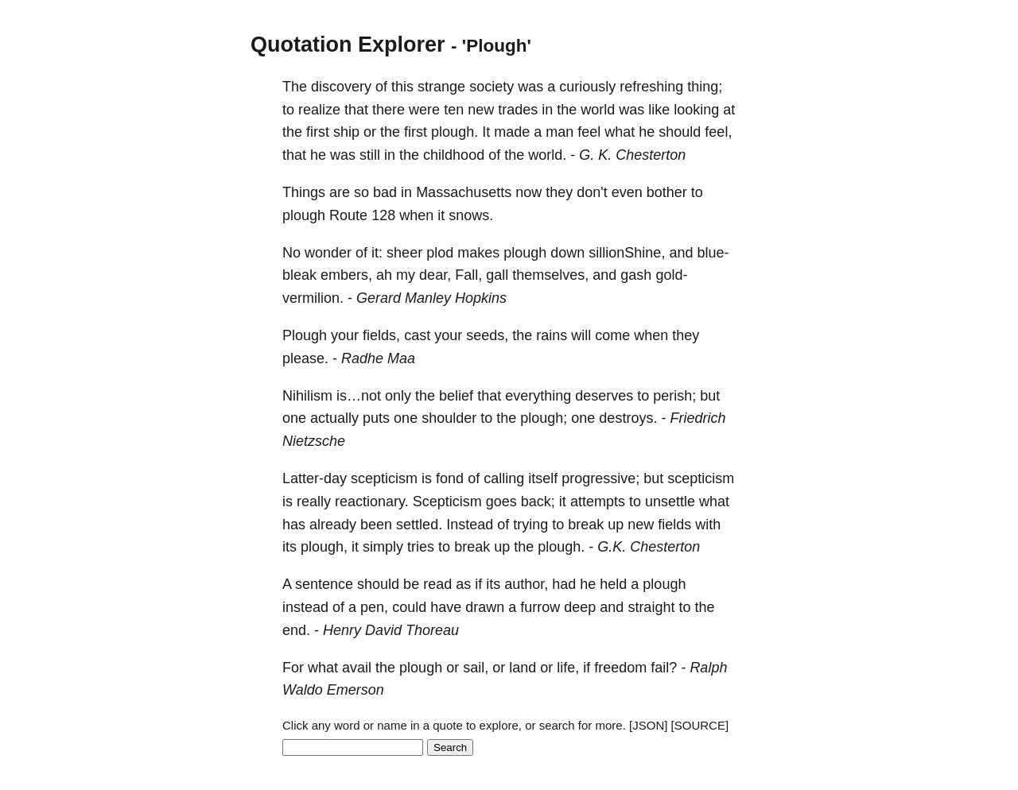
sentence (324, 584)
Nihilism (307, 396)
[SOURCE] (700, 725)
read (437, 584)
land (522, 668)
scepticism (384, 478)
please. (305, 358)
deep (580, 607)
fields (674, 524)
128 (383, 215)
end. (296, 630)
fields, (381, 335)
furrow (540, 607)
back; (538, 501)
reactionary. (372, 501)
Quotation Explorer (348, 44)
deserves (604, 396)
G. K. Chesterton (632, 155)
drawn (484, 607)
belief (456, 396)
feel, (718, 132)
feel (588, 132)
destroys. (628, 418)
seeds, (487, 335)
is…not (358, 396)
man (559, 132)
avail (356, 668)
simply (383, 547)
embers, (346, 275)
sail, (475, 668)
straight (651, 607)
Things (303, 192)
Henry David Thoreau (391, 630)
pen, (374, 607)
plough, (324, 547)
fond (450, 478)
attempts (597, 501)
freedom (620, 668)
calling (504, 478)
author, (526, 584)
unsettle (670, 501)
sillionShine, (627, 253)
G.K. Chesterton (648, 547)
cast (417, 335)
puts (376, 418)
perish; (674, 396)
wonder (328, 253)
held (613, 584)
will (581, 335)
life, (568, 668)
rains (551, 335)
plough (303, 215)
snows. (471, 215)
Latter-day (314, 478)
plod (439, 253)
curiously (587, 87)
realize (319, 110)
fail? (664, 668)
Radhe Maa (378, 358)
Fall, (468, 275)
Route (348, 215)
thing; (704, 87)
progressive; (600, 478)
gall (497, 275)
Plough (304, 335)
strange (441, 87)
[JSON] (648, 725)
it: (377, 253)
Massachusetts (463, 192)
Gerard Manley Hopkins (431, 298)
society (491, 87)
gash (635, 275)
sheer (404, 253)
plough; (543, 418)
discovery (341, 87)
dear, (435, 275)
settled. (419, 524)
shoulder (449, 418)
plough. (454, 132)
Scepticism (447, 501)
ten (454, 110)
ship (346, 132)
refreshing (651, 87)
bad (385, 192)
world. (547, 155)
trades (518, 110)
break (586, 524)
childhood (453, 155)
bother (667, 192)
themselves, (550, 275)
